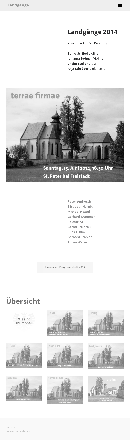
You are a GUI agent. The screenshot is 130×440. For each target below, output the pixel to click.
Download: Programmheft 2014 (65, 267)
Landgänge (18, 5)
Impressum (12, 427)
